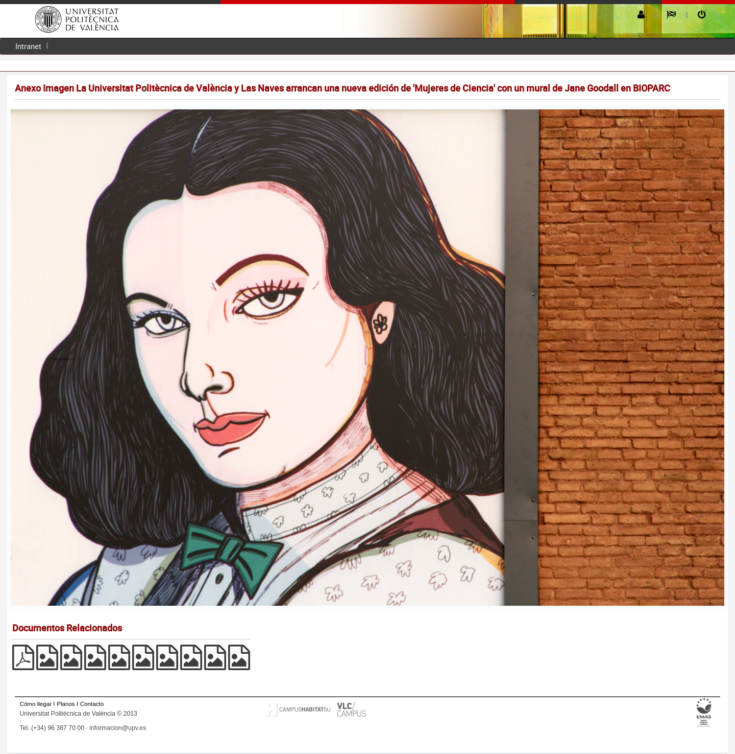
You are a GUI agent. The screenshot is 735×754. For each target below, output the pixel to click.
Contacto (92, 703)
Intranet (28, 46)
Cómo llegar (36, 703)
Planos (66, 703)
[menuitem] (28, 46)
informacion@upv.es (117, 728)
